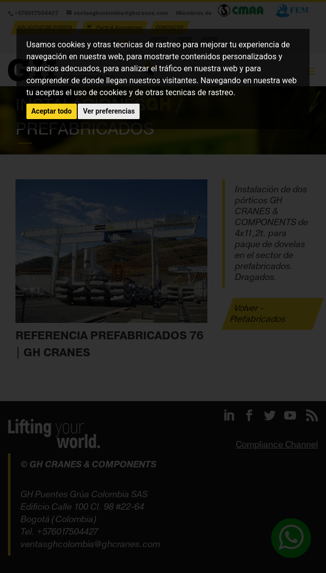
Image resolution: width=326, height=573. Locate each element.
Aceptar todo (51, 111)
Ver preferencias (109, 111)
